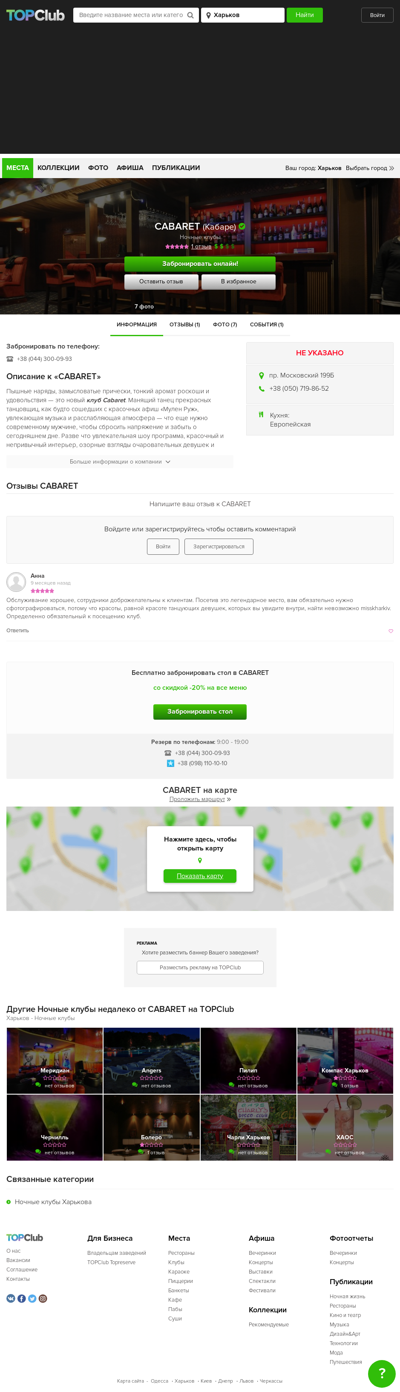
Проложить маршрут (200, 799)
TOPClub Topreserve (111, 1262)
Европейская (290, 424)
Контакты (18, 1279)
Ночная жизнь (347, 1296)
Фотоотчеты (352, 1238)
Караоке (179, 1271)
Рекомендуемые (269, 1324)
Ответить (17, 631)
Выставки (261, 1271)
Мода (336, 1352)
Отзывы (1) (185, 324)
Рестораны (181, 1253)
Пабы (175, 1309)
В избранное (238, 281)
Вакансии (18, 1260)
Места (17, 168)
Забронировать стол (200, 711)
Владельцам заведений (116, 1253)
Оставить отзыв (161, 281)
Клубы (176, 1262)
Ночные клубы (200, 237)
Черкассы (271, 1381)
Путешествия (346, 1362)
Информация (137, 324)
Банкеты (178, 1290)
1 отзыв (201, 246)
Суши (175, 1318)
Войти (377, 15)
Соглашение (21, 1269)
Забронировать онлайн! (200, 263)
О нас (13, 1251)
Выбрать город (366, 168)
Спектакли (262, 1281)
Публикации (176, 168)
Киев (206, 1381)
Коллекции (58, 168)
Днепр (225, 1381)
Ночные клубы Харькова (53, 1202)
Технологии (344, 1343)
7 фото (144, 306)
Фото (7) (225, 324)
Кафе (175, 1300)
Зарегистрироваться (219, 546)
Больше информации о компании (120, 461)
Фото (98, 168)
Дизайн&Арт (345, 1334)
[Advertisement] (200, 94)
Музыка (339, 1324)
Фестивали (262, 1290)
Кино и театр (345, 1315)
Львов (246, 1381)
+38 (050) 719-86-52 (299, 388)
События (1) (267, 324)
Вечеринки (262, 1253)
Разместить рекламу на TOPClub (200, 967)
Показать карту (200, 876)
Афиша (130, 168)
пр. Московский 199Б (301, 375)
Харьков (184, 1381)
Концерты (261, 1262)
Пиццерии (180, 1281)
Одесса (159, 1381)
